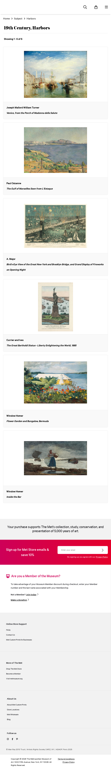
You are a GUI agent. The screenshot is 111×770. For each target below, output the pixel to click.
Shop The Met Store (14, 669)
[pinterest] (17, 739)
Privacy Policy (102, 557)
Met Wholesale (12, 714)
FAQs (8, 630)
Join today (31, 594)
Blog (9, 719)
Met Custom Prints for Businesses (19, 640)
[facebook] (12, 739)
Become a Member (13, 674)
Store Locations (13, 710)
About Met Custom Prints (16, 705)
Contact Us (10, 635)
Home (6, 18)
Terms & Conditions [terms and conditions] (66, 759)
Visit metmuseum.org (14, 679)
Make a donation (19, 600)
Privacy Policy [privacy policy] (69, 762)
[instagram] (8, 739)
